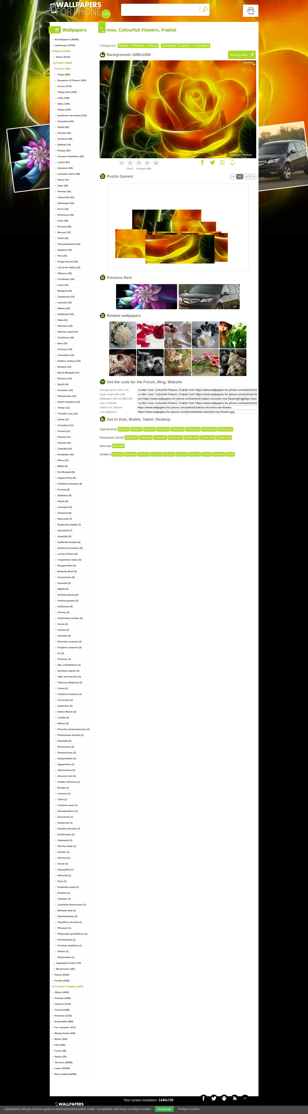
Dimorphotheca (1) (68, 811)
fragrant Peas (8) (67, 478)
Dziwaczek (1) (65, 823)
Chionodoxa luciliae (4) (70, 618)
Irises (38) (63, 220)
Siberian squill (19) (68, 331)
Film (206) (60, 1045)
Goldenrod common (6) (70, 548)
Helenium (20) (65, 326)
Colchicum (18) (66, 337)
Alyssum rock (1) (67, 776)
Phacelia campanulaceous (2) (74, 729)
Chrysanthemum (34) (69, 244)
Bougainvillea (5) (67, 565)
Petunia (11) (64, 437)
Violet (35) (63, 238)
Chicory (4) (64, 612)
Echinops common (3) (70, 641)
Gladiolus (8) (65, 495)
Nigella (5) (63, 589)
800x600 (149, 429)
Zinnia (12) (63, 419)
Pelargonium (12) (67, 396)
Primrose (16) (65, 349)
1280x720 (131, 437)
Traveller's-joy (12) (68, 413)
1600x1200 (225, 429)
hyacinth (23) (65, 302)
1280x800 (145, 437)
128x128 (194, 454)
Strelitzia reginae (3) (69, 671)
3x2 (240, 176)
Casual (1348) (62, 1010)
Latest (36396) (62, 1068)
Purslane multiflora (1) (70, 945)
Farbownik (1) (65, 840)
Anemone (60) (65, 168)
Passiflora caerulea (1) (70, 922)
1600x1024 (176, 437)
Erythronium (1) (66, 834)
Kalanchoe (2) (65, 706)
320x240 (130, 454)
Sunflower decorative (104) (72, 115)
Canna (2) (63, 688)
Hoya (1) (62, 881)
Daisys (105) (64, 109)
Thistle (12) (64, 407)
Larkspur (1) (64, 899)
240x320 (143, 454)
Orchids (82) (64, 133)
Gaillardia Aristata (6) (69, 542)
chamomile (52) (66, 197)
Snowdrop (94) (66, 121)
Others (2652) (62, 992)
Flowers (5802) (64, 63)
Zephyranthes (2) (67, 758)
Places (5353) (62, 974)
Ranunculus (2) (66, 747)
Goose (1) (63, 863)
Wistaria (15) (64, 367)
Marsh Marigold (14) (68, 372)
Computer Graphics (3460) (69, 986)
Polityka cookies (189, 1109)
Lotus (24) (63, 285)
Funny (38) (60, 1050)
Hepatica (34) (65, 250)
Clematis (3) (64, 635)
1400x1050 (209, 429)
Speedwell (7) (65, 530)
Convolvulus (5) (66, 577)
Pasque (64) (64, 150)
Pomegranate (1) (67, 939)
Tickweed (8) (64, 513)
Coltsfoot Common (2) (70, 694)
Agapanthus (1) (66, 764)
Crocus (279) (65, 86)
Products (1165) (63, 1015)
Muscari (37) (64, 232)
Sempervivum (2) (67, 752)
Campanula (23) (66, 296)
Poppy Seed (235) (67, 92)
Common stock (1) (68, 805)
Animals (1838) (63, 998)
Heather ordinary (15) (69, 361)
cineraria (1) (64, 793)
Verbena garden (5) (68, 600)
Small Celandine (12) (69, 402)
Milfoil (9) (63, 466)
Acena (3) (63, 624)
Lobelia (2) (63, 717)
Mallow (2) (63, 723)
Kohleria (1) (64, 893)
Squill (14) (63, 384)
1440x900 (160, 437)
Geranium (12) (65, 390)
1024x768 (163, 429)
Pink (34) (62, 255)
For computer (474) (65, 1027)
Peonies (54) (64, 191)
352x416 (117, 454)
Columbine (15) (66, 355)
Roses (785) (64, 68)
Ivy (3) (61, 653)
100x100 (219, 454)
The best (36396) (64, 1062)
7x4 (253, 176)
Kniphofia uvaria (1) (68, 887)
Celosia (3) (63, 630)
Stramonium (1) (66, 957)
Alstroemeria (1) (66, 770)
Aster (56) (63, 185)
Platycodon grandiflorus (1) (72, 934)
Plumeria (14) (65, 378)
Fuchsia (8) (64, 489)
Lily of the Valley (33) (69, 267)
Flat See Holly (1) (67, 846)
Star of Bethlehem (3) (69, 665)
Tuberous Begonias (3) (70, 682)
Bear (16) (62, 343)
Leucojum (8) (65, 507)
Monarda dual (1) (67, 910)
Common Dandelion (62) (71, 156)
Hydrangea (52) (66, 203)
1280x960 (177, 429)
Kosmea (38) (64, 226)
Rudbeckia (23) (66, 314)
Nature (124, 45)
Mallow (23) (64, 308)
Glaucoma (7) (65, 519)
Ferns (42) (63, 209)
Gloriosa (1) (64, 858)
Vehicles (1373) (63, 1004)
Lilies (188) (64, 98)
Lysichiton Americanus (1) (72, 904)
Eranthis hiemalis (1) (69, 828)
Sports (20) (61, 1056)
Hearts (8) (63, 501)
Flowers (138, 45)
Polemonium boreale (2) (71, 735)
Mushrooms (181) (65, 969)
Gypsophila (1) (66, 869)
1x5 (233, 176)
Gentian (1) (64, 852)
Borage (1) (63, 787)
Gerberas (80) (65, 139)
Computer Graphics (176, 45)
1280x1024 (193, 429)
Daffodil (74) (64, 144)
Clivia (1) (62, 799)
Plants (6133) (63, 57)
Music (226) (61, 1039)
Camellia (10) (65, 448)
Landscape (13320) (65, 45)
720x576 (136, 429)
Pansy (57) (63, 179)
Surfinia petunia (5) (68, 595)
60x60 (230, 454)
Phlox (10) (63, 460)
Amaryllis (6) (64, 536)
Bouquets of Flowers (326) (72, 80)
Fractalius (202, 45)
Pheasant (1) (64, 928)
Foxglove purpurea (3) (70, 647)
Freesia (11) (64, 431)
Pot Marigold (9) (66, 472)
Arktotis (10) (64, 443)
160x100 (169, 454)
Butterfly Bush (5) (67, 571)
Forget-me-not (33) (68, 261)
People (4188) (62, 980)
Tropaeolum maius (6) (69, 559)
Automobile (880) (64, 1021)
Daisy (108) (64, 104)
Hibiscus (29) (65, 273)
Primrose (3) (64, 659)
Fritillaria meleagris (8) (70, 483)
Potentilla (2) (64, 741)
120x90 (207, 454)
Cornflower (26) (66, 279)
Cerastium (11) (66, 425)
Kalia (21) (63, 320)
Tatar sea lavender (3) (69, 676)
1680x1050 (192, 437)
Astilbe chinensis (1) (69, 782)
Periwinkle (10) (66, 454)
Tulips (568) (64, 74)
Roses (153, 45)
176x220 (156, 454)
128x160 (182, 454)
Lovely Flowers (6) (68, 554)
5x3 (246, 176)
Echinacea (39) (66, 215)
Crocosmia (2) (65, 700)
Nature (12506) (63, 51)
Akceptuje (164, 1109)
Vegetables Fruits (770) (68, 963)
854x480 (118, 446)
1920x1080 (208, 437)
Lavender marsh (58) (69, 174)
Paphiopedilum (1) (67, 916)
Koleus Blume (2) (67, 711)
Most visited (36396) (66, 1074)
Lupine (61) (64, 162)
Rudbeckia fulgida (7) (69, 524)
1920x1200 (224, 437)
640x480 (123, 429)
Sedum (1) (63, 951)
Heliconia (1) (64, 875)
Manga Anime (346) (65, 1033)
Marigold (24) (65, 291)
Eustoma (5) (64, 583)
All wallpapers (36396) (67, 39)
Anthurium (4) (65, 606)
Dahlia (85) (63, 127)
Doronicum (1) (65, 817)
